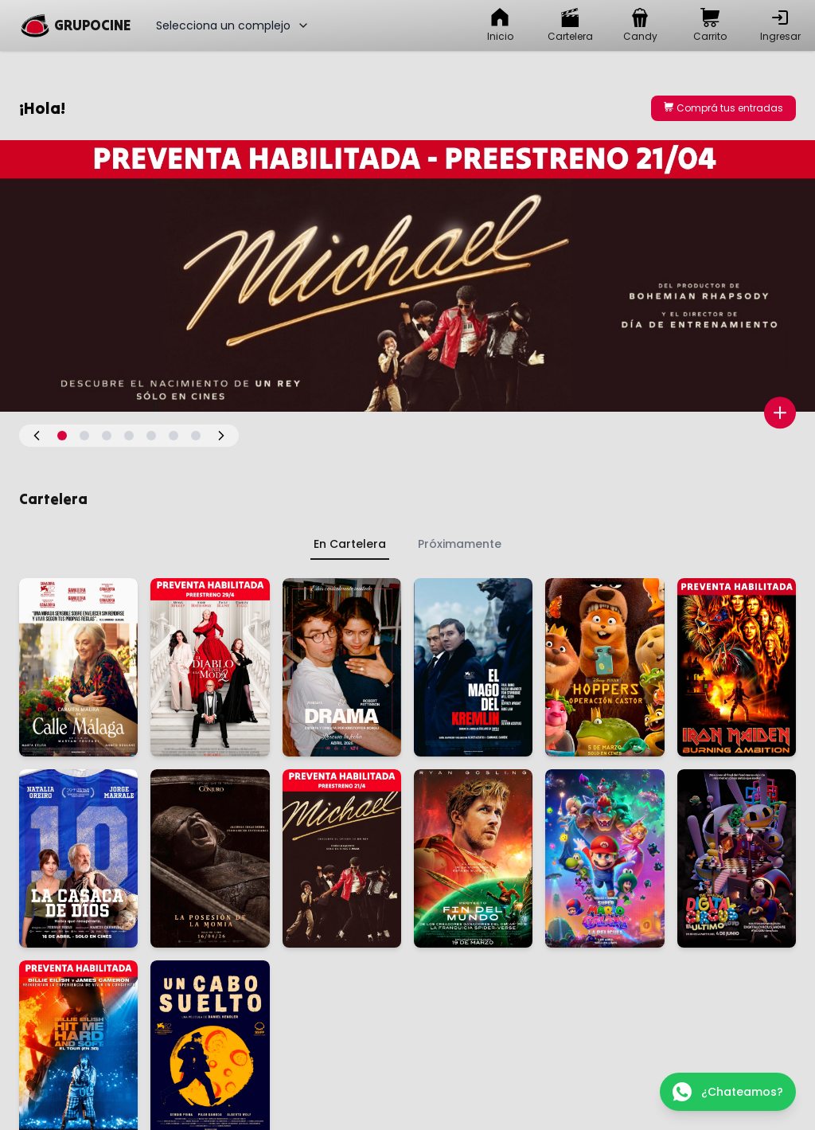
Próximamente (459, 544)
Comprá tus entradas (723, 108)
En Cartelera (350, 544)
